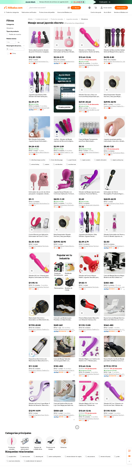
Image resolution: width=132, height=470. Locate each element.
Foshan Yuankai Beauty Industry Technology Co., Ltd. (64, 415)
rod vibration (57, 164)
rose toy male (25, 456)
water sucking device (54, 456)
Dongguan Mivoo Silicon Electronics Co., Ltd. (39, 152)
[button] (68, 7)
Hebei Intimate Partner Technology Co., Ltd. (89, 246)
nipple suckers (85, 160)
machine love (71, 164)
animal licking (34, 164)
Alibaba (30, 19)
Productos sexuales (57, 19)
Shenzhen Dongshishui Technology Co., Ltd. (89, 65)
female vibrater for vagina (73, 456)
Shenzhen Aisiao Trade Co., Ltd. (63, 152)
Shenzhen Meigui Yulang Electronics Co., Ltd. (64, 246)
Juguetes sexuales (72, 19)
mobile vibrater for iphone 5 (33, 461)
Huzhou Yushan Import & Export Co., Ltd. (89, 152)
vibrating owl (38, 456)
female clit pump (104, 456)
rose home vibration (13, 461)
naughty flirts (11, 456)
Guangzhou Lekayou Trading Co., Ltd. (39, 329)
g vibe (117, 456)
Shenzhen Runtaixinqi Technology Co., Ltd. (39, 246)
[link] (129, 450)
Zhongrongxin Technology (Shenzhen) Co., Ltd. (114, 153)
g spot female (71, 160)
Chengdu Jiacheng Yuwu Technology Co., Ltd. (114, 203)
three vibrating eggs (56, 160)
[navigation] (15, 223)
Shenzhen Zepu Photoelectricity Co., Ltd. (64, 61)
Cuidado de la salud (42, 19)
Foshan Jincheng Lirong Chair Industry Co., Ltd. (64, 370)
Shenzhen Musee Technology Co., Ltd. (114, 246)
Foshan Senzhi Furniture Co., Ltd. (64, 329)
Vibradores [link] (84, 19)
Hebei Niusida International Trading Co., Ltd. (39, 108)
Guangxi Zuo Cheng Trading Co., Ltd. (114, 106)
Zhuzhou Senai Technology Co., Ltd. (39, 61)
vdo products (90, 456)
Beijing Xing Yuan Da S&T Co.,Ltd (89, 110)
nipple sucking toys (116, 160)
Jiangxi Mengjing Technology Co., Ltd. (39, 203)
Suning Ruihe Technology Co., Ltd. (114, 61)
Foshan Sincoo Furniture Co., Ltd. (114, 287)
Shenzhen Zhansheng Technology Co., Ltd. (64, 205)
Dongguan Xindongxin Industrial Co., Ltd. (89, 205)
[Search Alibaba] (47, 8)
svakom (46, 164)
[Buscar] (76, 7)
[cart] (96, 8)
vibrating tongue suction (37, 160)
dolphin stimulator (100, 160)
